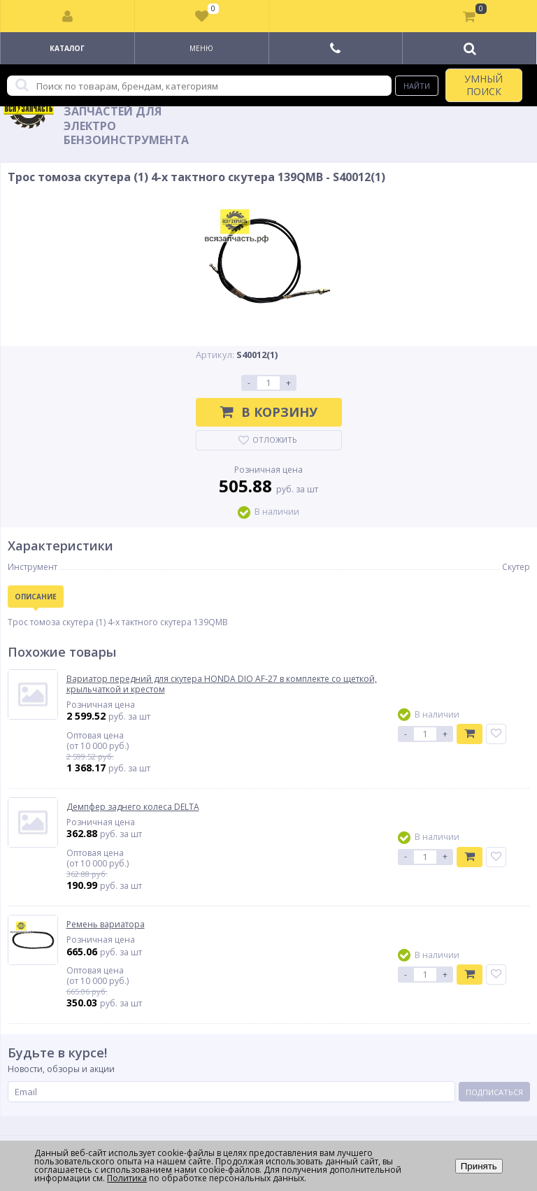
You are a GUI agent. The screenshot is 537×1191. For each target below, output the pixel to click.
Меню (201, 48)
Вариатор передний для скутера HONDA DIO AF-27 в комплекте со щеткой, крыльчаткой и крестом (221, 684)
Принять (479, 1166)
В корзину (268, 412)
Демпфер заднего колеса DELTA (132, 807)
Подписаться (494, 1092)
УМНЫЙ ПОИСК (483, 85)
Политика (127, 1178)
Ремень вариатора (105, 924)
